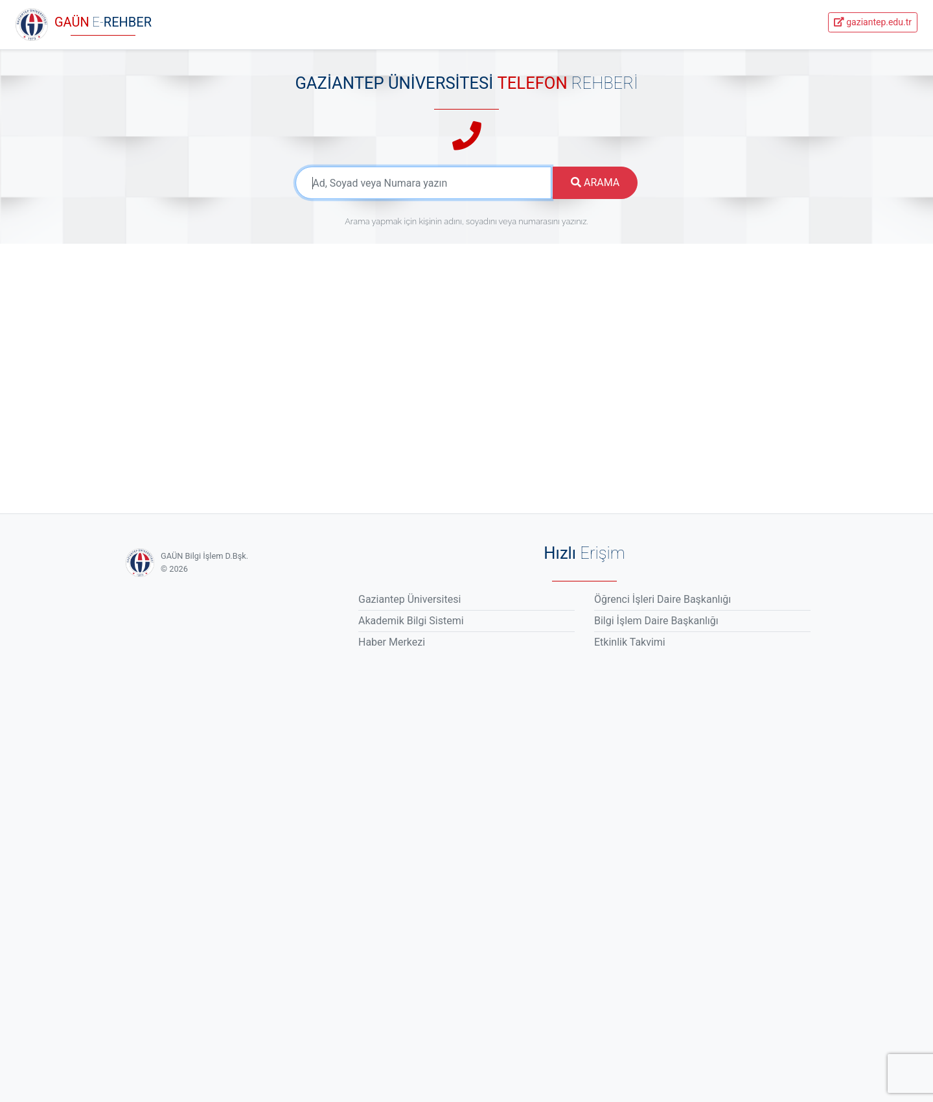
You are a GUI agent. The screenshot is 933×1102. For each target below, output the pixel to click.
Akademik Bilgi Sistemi (411, 621)
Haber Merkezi (391, 642)
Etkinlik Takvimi (629, 642)
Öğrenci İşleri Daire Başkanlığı (662, 599)
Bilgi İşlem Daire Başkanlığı (656, 621)
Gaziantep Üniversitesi (409, 599)
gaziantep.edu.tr (873, 22)
